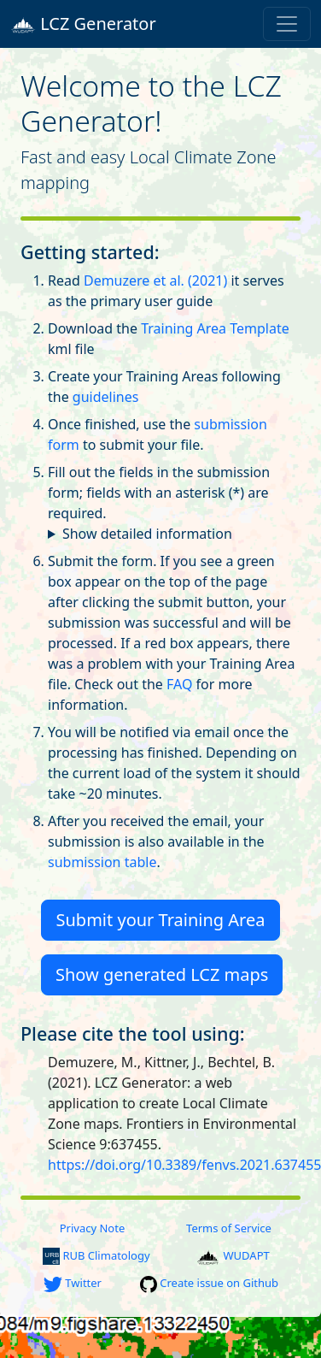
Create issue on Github (209, 1282)
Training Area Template (215, 328)
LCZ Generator (83, 24)
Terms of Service (228, 1228)
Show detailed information (147, 533)
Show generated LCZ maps (161, 974)
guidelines (106, 396)
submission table (102, 862)
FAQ (179, 684)
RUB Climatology (96, 1255)
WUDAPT (233, 1255)
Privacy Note (92, 1228)
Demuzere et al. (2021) (155, 280)
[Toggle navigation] (287, 24)
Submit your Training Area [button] (161, 919)
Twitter (73, 1282)
